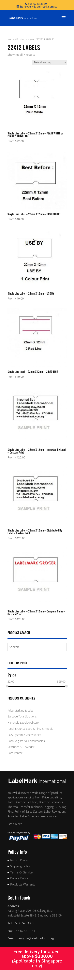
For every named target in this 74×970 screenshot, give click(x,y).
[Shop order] (49, 62)
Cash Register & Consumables (26, 741)
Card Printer (14, 753)
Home (10, 39)
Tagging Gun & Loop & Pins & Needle (30, 729)
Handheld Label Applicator (23, 722)
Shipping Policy (20, 866)
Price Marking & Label (20, 710)
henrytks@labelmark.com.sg (35, 938)
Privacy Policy (19, 878)
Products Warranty (22, 884)
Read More (14, 824)
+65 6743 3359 (37, 4)
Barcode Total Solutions (22, 716)
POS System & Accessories (24, 735)
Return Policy (19, 860)
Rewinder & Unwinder (20, 747)
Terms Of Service (21, 872)
